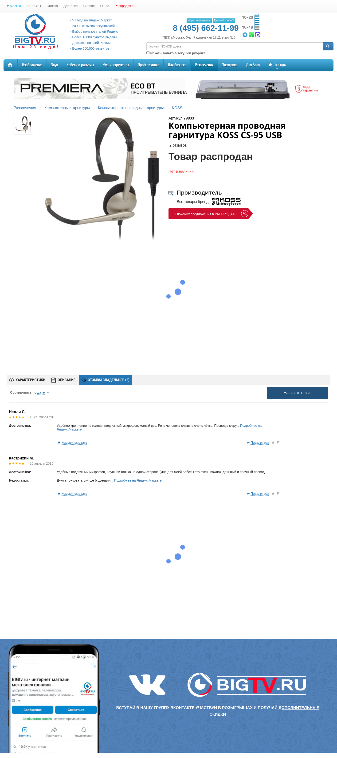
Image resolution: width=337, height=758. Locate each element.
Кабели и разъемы (80, 65)
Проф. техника (148, 65)
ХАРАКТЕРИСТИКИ (27, 380)
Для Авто (253, 65)
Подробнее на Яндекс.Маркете (138, 480)
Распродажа (124, 6)
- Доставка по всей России (90, 43)
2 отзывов (178, 145)
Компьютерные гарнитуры (67, 108)
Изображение (32, 65)
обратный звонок (199, 20)
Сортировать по (29, 392)
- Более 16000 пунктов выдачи (93, 37)
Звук (54, 65)
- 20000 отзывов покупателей (92, 26)
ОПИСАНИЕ (63, 380)
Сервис (88, 6)
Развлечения (204, 65)
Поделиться (260, 442)
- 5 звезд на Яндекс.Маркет (91, 20)
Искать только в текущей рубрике (175, 53)
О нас (104, 6)
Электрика (229, 65)
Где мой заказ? (224, 20)
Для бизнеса (177, 65)
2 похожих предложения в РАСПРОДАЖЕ (206, 214)
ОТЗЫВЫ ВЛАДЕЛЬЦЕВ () (105, 380)
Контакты (34, 6)
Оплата (52, 6)
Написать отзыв (297, 393)
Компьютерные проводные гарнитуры (131, 108)
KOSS (177, 108)
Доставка (70, 6)
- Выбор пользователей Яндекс (94, 31)
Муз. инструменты (115, 65)
